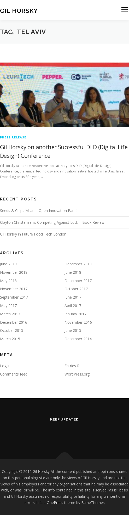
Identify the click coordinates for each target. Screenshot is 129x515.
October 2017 (76, 288)
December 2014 (78, 338)
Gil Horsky (19, 10)
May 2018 (8, 280)
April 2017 (72, 305)
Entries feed (74, 365)
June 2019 (8, 263)
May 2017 (8, 305)
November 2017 (13, 288)
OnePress (55, 502)
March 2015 (10, 338)
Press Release (13, 137)
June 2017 (72, 297)
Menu (124, 10)
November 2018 (13, 272)
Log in (5, 365)
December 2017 (78, 280)
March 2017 (10, 313)
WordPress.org (77, 374)
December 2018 (78, 263)
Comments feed (13, 374)
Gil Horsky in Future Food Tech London (33, 234)
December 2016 (13, 322)
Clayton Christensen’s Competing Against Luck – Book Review (52, 222)
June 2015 (72, 330)
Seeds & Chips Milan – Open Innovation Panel (38, 210)
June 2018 (72, 272)
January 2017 (75, 313)
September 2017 (14, 297)
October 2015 (11, 330)
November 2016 (78, 322)
